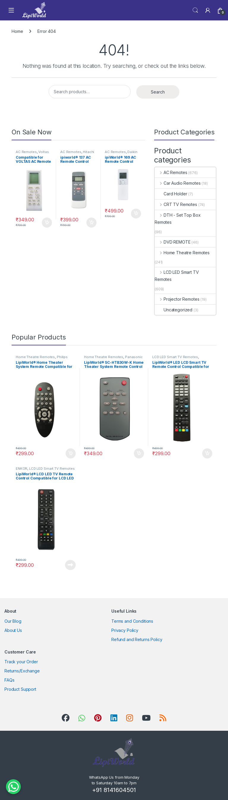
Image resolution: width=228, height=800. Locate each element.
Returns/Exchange (22, 670)
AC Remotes (26, 152)
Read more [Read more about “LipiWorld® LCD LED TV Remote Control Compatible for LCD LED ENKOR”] (70, 565)
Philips (62, 357)
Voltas (43, 152)
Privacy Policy (124, 630)
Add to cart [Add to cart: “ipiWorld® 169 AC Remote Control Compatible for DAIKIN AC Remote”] (136, 214)
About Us (13, 630)
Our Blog (12, 621)
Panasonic (134, 357)
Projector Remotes (177, 299)
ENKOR (21, 468)
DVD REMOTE (172, 241)
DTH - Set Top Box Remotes (177, 219)
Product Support (20, 689)
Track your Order (21, 661)
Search (195, 10)
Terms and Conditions (132, 621)
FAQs (9, 680)
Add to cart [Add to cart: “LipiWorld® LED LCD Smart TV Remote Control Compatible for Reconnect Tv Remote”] (207, 453)
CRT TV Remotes (176, 204)
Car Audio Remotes (177, 183)
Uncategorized (173, 309)
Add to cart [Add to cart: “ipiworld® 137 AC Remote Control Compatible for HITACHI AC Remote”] (91, 223)
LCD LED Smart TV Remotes (177, 276)
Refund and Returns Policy (136, 639)
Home (17, 31)
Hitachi (88, 152)
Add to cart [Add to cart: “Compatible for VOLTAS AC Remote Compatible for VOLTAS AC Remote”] (47, 223)
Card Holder (171, 193)
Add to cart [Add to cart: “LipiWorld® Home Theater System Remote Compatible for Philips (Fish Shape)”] (71, 453)
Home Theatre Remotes (182, 252)
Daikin (132, 152)
